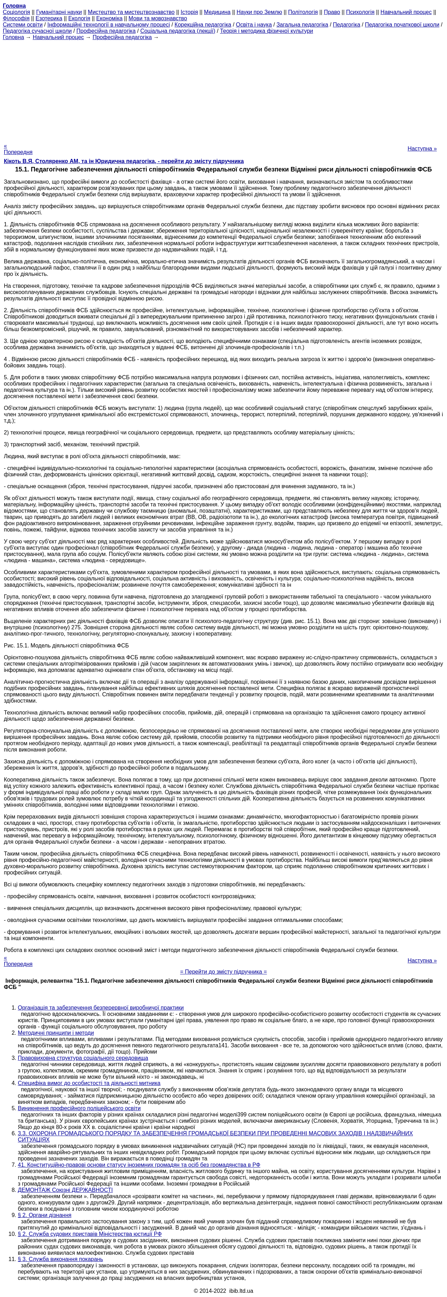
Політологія (303, 12)
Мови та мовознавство (158, 18)
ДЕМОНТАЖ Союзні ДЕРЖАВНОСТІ (65, 1190)
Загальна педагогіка (302, 25)
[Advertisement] (223, 89)
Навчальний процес (406, 12)
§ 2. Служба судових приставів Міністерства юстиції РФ (90, 1234)
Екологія (79, 18)
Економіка (109, 18)
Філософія (16, 18)
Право (332, 12)
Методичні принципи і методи (56, 1033)
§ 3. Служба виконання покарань (60, 1259)
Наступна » (422, 149)
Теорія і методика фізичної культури (266, 31)
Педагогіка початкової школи (402, 25)
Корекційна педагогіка (203, 25)
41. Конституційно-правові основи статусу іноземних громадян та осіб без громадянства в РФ (139, 1165)
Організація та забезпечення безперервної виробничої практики (101, 1008)
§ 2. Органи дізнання (44, 1215)
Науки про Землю (259, 12)
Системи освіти (23, 25)
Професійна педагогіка (106, 31)
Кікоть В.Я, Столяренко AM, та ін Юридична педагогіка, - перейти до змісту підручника (124, 161)
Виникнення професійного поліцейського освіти (79, 1108)
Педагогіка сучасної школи (37, 31)
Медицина (217, 12)
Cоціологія (16, 12)
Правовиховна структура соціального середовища (83, 1058)
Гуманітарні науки (59, 12)
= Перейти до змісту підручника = (223, 972)
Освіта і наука (254, 25)
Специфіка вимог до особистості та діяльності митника (89, 1083)
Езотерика (49, 18)
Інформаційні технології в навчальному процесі (108, 25)
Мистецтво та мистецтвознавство (131, 12)
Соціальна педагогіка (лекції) (177, 31)
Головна (13, 37)
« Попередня (18, 149)
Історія (189, 12)
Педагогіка (346, 25)
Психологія (360, 12)
